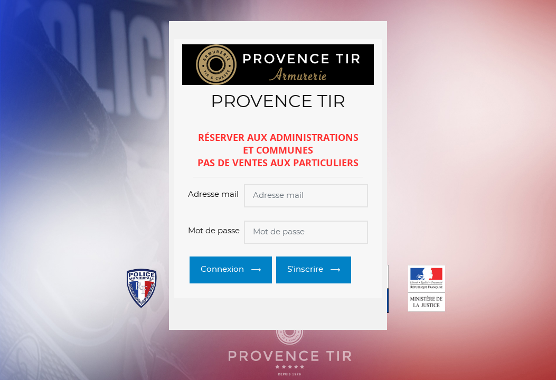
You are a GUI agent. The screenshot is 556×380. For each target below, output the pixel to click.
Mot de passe (214, 231)
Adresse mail (213, 194)
